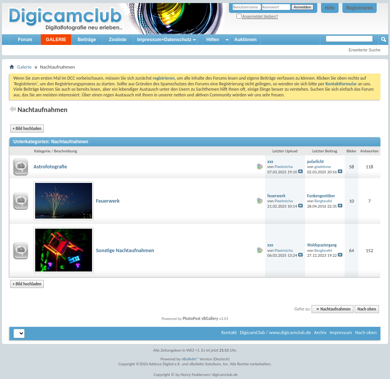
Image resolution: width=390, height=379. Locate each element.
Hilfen (212, 39)
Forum (25, 39)
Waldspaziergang (322, 245)
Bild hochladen (27, 128)
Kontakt (229, 332)
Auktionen (245, 39)
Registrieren (359, 8)
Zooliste (117, 39)
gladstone (322, 166)
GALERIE (56, 39)
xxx (270, 161)
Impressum (340, 332)
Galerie (24, 67)
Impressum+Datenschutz (164, 39)
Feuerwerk (108, 201)
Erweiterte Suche (364, 50)
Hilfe (330, 8)
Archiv (320, 332)
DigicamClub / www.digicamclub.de (275, 332)
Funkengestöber (321, 195)
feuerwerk (276, 195)
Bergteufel (323, 200)
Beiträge (87, 39)
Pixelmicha (284, 166)
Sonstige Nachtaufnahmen (125, 250)
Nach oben (366, 309)
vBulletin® (190, 359)
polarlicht (315, 161)
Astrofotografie (50, 166)
